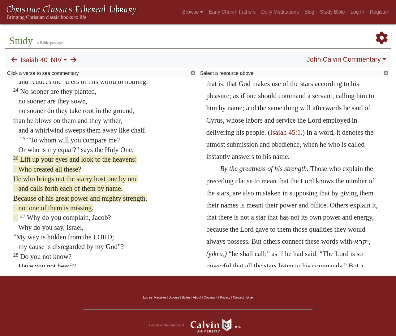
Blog (309, 12)
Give (249, 297)
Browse (192, 12)
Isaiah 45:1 (285, 132)
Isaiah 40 (34, 60)
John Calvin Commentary (344, 59)
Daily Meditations (280, 12)
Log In (357, 12)
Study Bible (332, 12)
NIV (56, 60)
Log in (147, 297)
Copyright (210, 297)
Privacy (225, 297)
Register (379, 12)
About (197, 297)
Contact (238, 297)
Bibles (186, 297)
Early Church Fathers (232, 12)
